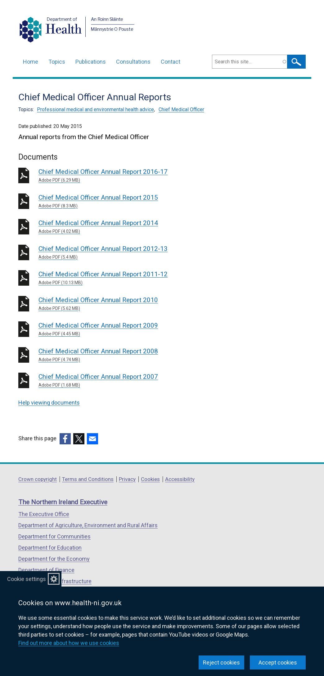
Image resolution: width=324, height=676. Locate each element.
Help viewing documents (49, 402)
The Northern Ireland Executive (62, 502)
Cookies (150, 479)
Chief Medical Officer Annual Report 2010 (127, 304)
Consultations (133, 61)
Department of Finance (46, 570)
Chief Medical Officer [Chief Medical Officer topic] (181, 109)
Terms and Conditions (88, 479)
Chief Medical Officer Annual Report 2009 (127, 329)
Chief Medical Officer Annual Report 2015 (127, 201)
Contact (170, 61)
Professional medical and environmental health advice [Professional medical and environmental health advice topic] (95, 109)
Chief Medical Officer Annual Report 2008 (127, 355)
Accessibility (180, 479)
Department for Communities (54, 536)
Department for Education (50, 547)
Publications (90, 61)
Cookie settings (26, 579)
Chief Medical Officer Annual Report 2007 (127, 380)
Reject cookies (221, 662)
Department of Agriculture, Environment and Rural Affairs (88, 525)
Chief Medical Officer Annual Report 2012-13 (127, 253)
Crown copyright (37, 479)
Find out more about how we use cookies (68, 643)
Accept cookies (278, 662)
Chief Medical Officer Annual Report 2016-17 (127, 176)
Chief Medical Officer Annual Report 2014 (127, 227)
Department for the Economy (54, 559)
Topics (56, 61)
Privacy (127, 479)
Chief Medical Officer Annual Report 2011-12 (127, 278)
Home (30, 61)
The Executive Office (43, 514)
